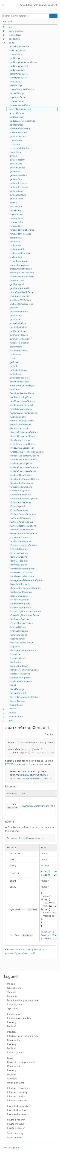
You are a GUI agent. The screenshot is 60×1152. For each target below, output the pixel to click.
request (12, 708)
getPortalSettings (18, 370)
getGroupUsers (17, 70)
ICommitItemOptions (20, 607)
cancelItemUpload (19, 261)
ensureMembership (19, 296)
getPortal (14, 362)
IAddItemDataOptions (21, 475)
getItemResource (18, 183)
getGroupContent (19, 66)
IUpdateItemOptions (20, 603)
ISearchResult (16, 705)
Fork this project (12, 1147)
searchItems (16, 237)
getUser (14, 307)
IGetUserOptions (18, 634)
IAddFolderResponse (20, 541)
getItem (13, 156)
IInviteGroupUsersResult (22, 448)
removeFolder (17, 222)
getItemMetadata (18, 175)
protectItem (15, 210)
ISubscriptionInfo (18, 693)
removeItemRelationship (22, 230)
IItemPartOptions (18, 564)
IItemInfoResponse (19, 560)
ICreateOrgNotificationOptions (25, 611)
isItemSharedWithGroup (22, 292)
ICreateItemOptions (20, 490)
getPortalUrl (16, 374)
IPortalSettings (17, 689)
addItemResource (18, 132)
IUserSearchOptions (20, 673)
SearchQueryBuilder (20, 46)
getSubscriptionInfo (20, 377)
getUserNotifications (20, 339)
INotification (16, 662)
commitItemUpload (19, 265)
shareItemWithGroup (20, 300)
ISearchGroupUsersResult (22, 436)
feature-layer (15, 35)
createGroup (16, 54)
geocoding (14, 38)
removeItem (16, 226)
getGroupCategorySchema (23, 62)
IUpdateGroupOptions (21, 463)
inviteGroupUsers (18, 77)
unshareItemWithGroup (21, 304)
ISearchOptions (17, 701)
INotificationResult (19, 666)
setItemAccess (17, 280)
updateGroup (16, 117)
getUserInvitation (18, 331)
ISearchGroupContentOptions (25, 697)
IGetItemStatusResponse (22, 529)
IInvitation (15, 654)
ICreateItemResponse (20, 494)
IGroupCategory (18, 417)
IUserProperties (17, 638)
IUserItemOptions (19, 596)
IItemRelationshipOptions (22, 568)
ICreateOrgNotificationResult (24, 615)
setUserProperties (19, 350)
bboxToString (16, 198)
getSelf (13, 366)
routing (12, 712)
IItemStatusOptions (19, 537)
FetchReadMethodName (22, 393)
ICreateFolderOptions (21, 487)
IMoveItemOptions (19, 599)
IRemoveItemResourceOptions (25, 588)
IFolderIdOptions (18, 549)
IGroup (47, 939)
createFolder (16, 140)
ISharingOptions (18, 627)
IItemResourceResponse (22, 576)
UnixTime (14, 389)
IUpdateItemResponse (21, 592)
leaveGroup (16, 85)
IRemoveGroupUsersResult (23, 459)
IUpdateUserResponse (21, 681)
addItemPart (16, 257)
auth (11, 27)
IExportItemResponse (20, 502)
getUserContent (18, 136)
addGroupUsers (18, 50)
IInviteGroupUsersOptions (23, 444)
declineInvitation (18, 327)
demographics (16, 31)
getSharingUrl (17, 284)
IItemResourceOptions (21, 572)
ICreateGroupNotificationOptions (27, 451)
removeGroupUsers (20, 105)
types (11, 720)
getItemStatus (16, 191)
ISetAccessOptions (19, 619)
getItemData (16, 163)
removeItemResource (20, 233)
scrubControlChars (19, 381)
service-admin (16, 716)
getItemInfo (15, 171)
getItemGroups (17, 167)
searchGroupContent (20, 109)
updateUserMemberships (22, 121)
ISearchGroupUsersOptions (23, 432)
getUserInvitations (19, 335)
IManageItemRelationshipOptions (26, 580)
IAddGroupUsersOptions (22, 401)
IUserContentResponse (21, 483)
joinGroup (15, 81)
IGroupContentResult (20, 424)
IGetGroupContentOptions (23, 413)
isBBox (13, 202)
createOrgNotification (21, 268)
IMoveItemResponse (20, 584)
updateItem (15, 245)
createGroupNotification (22, 89)
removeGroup (17, 101)
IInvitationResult (18, 658)
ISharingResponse (19, 631)
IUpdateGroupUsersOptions (24, 467)
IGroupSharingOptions (21, 623)
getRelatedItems (18, 195)
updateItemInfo (17, 249)
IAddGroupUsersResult (21, 405)
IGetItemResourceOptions (23, 525)
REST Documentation (16, 764)
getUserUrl (15, 319)
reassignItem (16, 218)
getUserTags (16, 315)
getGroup (15, 58)
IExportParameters (19, 510)
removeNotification (19, 342)
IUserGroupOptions (20, 440)
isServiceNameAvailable (22, 276)
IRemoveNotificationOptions (24, 669)
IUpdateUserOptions (20, 677)
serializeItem (16, 206)
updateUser (15, 354)
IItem (44, 778)
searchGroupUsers (19, 73)
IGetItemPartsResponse (21, 522)
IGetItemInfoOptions (20, 518)
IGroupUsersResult (19, 428)
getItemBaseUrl (17, 159)
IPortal (13, 685)
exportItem (15, 152)
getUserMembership (20, 288)
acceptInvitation (18, 323)
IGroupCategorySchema (22, 420)
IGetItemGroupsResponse (23, 514)
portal (12, 42)
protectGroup (17, 93)
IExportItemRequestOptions (24, 498)
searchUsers (16, 346)
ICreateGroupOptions (21, 409)
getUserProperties (19, 311)
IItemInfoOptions (18, 557)
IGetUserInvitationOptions (23, 650)
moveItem (15, 241)
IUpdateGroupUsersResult (23, 471)
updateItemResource (20, 253)
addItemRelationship (20, 128)
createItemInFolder (19, 148)
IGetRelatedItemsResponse (23, 533)
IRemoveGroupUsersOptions (24, 455)
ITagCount (15, 646)
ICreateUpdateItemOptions (23, 545)
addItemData (16, 124)
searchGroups (17, 113)
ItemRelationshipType (20, 397)
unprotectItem (17, 214)
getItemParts (16, 179)
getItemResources (19, 187)
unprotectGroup (18, 97)
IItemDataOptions (19, 553)
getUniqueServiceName (22, 272)
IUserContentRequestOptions (24, 479)
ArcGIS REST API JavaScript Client (38, 4)
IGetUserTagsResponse (21, 642)
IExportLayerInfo (18, 506)
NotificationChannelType (22, 385)
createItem (15, 144)
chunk (13, 358)
